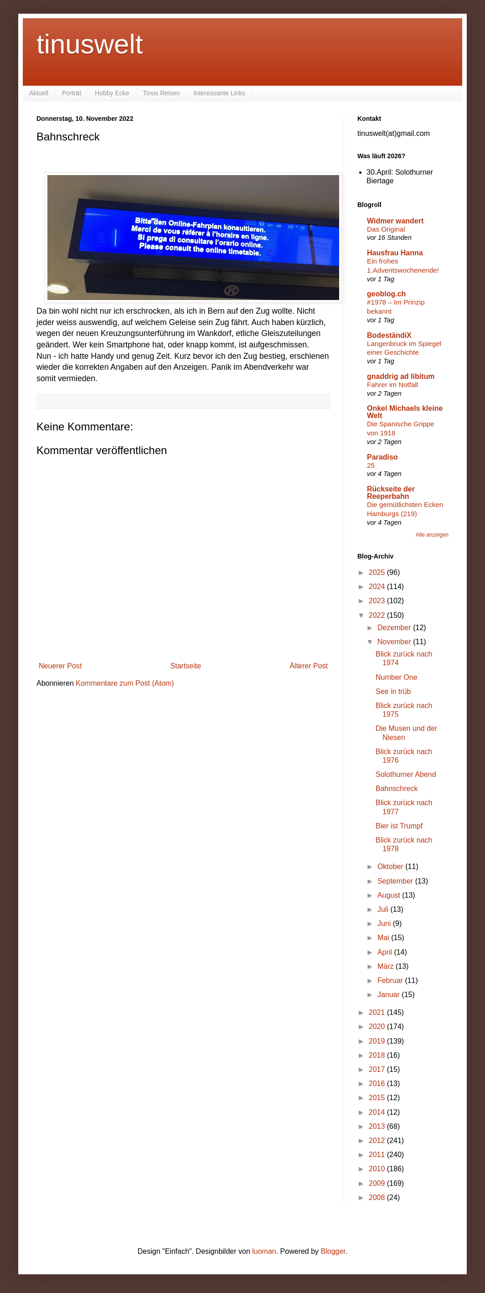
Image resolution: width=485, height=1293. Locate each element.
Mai (384, 937)
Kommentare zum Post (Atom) (125, 683)
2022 (378, 615)
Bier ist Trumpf (399, 826)
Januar (389, 994)
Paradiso (382, 457)
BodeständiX (389, 335)
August (389, 895)
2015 (378, 1098)
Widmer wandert (395, 221)
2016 (378, 1083)
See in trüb (393, 691)
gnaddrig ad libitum (400, 376)
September (396, 881)
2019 (378, 1041)
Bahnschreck (397, 788)
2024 (378, 586)
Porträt (71, 93)
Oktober (391, 866)
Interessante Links (220, 93)
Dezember (395, 627)
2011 (378, 1155)
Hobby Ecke (112, 93)
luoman (264, 1251)
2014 (378, 1112)
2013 (378, 1126)
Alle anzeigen (432, 535)
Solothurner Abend (406, 774)
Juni (385, 923)
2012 (378, 1140)
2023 (378, 601)
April (385, 952)
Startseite (185, 666)
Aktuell (38, 93)
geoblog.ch (386, 294)
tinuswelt (89, 44)
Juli (383, 909)
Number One (397, 677)
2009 (378, 1183)
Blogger (333, 1251)
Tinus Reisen (161, 93)
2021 (378, 1012)
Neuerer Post (60, 666)
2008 (378, 1197)
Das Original (386, 229)
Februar (391, 980)
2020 (378, 1026)
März (386, 966)
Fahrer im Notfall (392, 384)
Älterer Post (308, 666)
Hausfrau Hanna (395, 253)
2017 (378, 1069)
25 (371, 465)
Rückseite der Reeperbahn (391, 492)
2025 (378, 572)
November (395, 642)
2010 (378, 1169)
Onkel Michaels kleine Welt (405, 411)
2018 (378, 1055)
